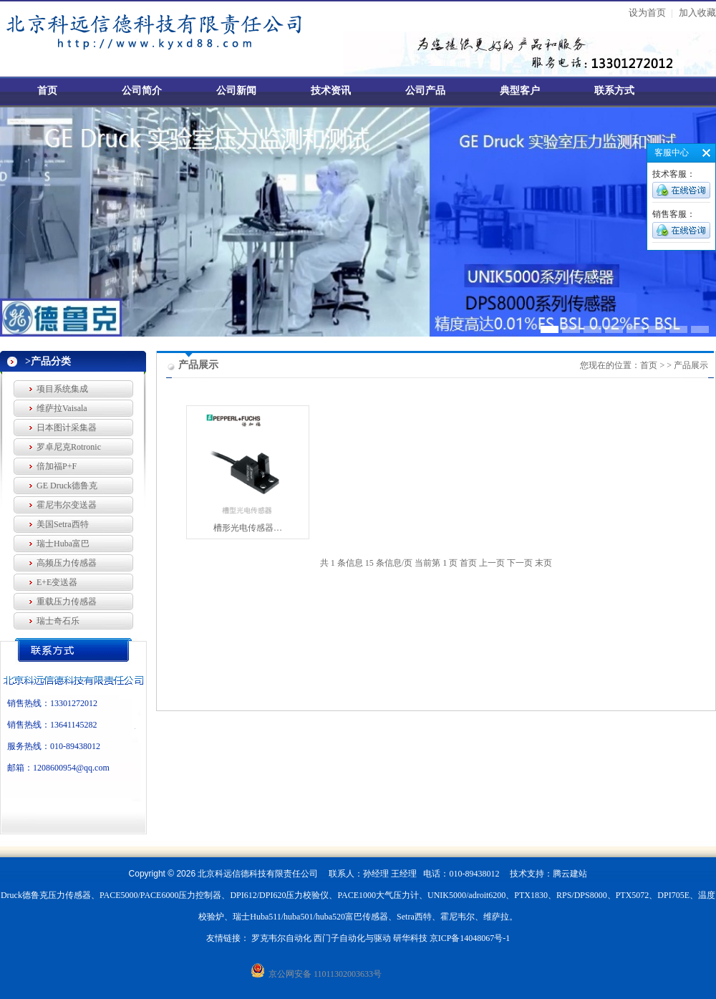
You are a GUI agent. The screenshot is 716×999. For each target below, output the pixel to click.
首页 (47, 90)
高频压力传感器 (67, 563)
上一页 (492, 563)
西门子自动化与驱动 (352, 938)
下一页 (520, 563)
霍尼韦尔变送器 (67, 505)
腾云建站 (570, 874)
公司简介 (142, 90)
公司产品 (425, 90)
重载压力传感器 (67, 602)
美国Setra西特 (63, 524)
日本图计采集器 (67, 428)
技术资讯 (331, 90)
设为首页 (647, 12)
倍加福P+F (57, 466)
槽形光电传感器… (247, 528)
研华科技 (410, 938)
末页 (543, 563)
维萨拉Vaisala (62, 408)
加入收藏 (697, 12)
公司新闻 (236, 90)
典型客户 (520, 90)
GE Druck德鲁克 (67, 486)
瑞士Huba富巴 (63, 544)
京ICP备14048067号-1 (470, 938)
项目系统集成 (62, 389)
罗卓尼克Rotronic (69, 447)
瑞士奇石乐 (58, 621)
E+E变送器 (57, 582)
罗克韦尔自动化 (281, 938)
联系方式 (614, 90)
